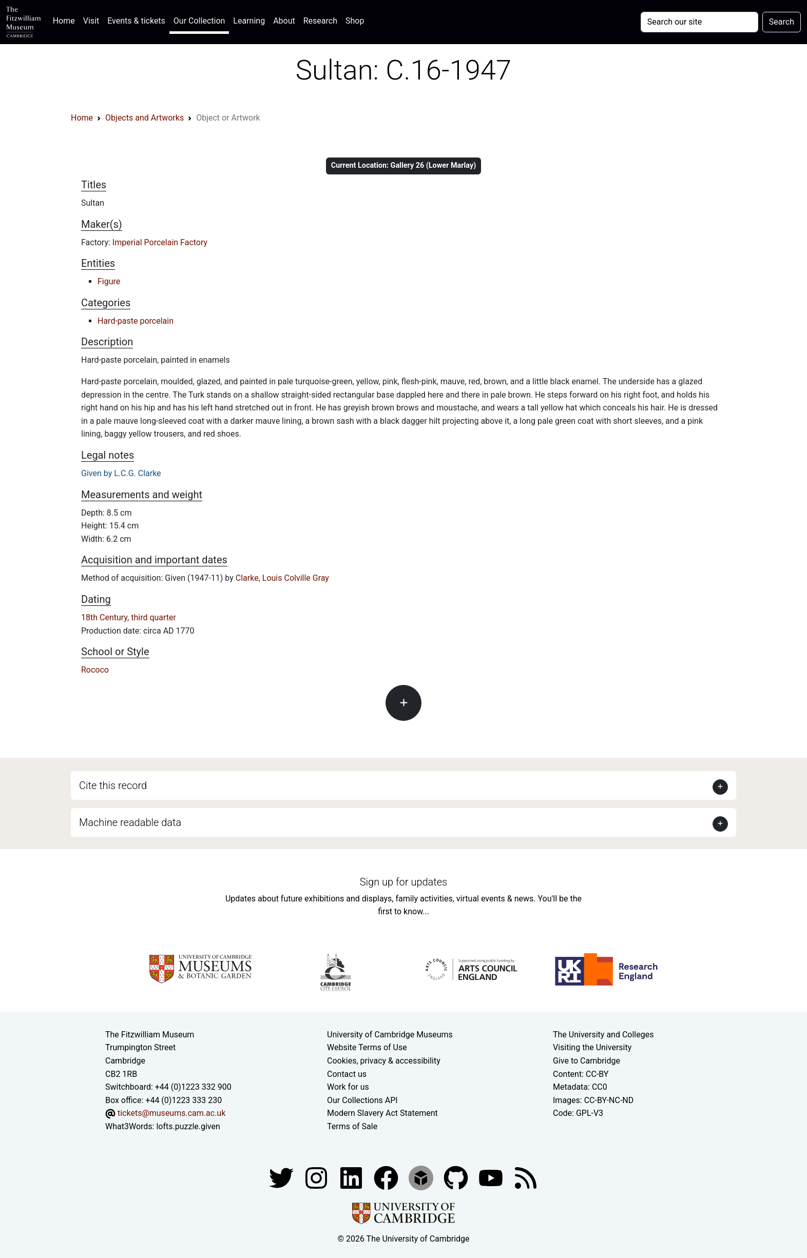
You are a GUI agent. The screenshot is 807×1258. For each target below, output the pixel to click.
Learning (249, 21)
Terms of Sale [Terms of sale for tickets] (352, 1126)
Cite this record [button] (113, 785)
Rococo (95, 670)
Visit (91, 21)
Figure (109, 281)
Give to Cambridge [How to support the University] (586, 1061)
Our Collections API (362, 1100)
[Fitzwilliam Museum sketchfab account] (422, 1178)
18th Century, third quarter (128, 617)
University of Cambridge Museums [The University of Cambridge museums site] (390, 1034)
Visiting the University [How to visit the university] (592, 1047)
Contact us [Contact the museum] (347, 1074)
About (284, 21)
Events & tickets (136, 21)
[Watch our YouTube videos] (491, 1178)
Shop (354, 21)
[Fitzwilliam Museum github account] (456, 1178)
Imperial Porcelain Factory (159, 242)
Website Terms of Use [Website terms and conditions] (367, 1047)
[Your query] (699, 22)
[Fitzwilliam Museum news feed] (525, 1178)
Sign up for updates (403, 882)
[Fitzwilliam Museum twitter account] (282, 1178)
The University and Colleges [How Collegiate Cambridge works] (603, 1034)
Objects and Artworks (144, 118)
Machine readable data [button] (130, 822)
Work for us (348, 1087)
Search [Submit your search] (781, 22)
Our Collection (199, 21)
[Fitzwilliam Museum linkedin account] (387, 1178)
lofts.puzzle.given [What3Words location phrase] (188, 1126)
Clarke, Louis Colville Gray (282, 578)
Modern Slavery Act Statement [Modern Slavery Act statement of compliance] (382, 1113)
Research (320, 21)
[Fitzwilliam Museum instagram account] (317, 1178)
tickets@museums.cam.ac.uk (171, 1113)
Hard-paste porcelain (136, 321)
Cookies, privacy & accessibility (383, 1061)
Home (66, 20)
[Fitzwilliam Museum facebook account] (352, 1178)
